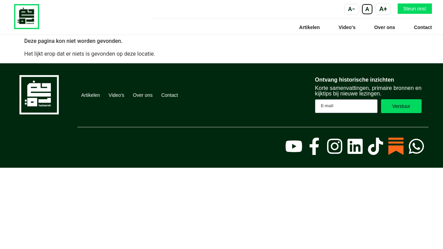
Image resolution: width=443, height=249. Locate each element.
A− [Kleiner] (351, 9)
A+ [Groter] (383, 9)
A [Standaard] (367, 9)
